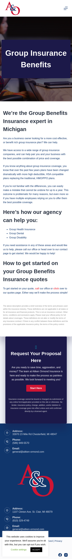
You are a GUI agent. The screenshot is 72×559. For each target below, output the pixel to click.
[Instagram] (66, 555)
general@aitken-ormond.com (28, 451)
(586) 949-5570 (20, 443)
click (56, 288)
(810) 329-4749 (20, 520)
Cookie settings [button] (19, 549)
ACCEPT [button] (36, 550)
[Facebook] (60, 555)
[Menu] (66, 8)
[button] (36, 388)
